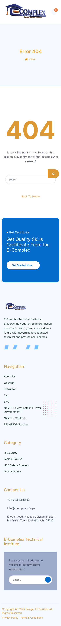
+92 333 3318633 (18, 499)
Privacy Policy (10, 617)
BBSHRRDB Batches (16, 424)
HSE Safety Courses (16, 465)
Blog (6, 401)
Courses (9, 382)
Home (32, 59)
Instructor (10, 389)
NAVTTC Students (15, 418)
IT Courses (10, 452)
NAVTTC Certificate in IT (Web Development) (23, 409)
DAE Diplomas (12, 471)
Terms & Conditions (31, 617)
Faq (6, 395)
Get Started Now (22, 265)
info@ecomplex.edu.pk (21, 508)
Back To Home (30, 196)
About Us (9, 376)
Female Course (13, 459)
